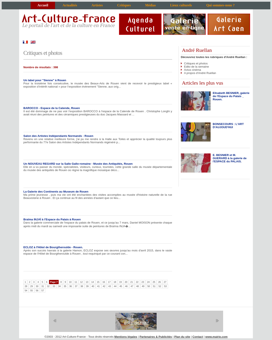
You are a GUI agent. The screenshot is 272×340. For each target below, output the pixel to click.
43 (109, 286)
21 (131, 282)
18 (114, 282)
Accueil (42, 5)
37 (76, 286)
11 (76, 282)
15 (98, 282)
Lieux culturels (181, 5)
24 (148, 282)
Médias (150, 5)
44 (115, 286)
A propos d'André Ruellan (200, 73)
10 (70, 282)
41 (98, 286)
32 (48, 286)
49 (143, 286)
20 (126, 282)
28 (26, 286)
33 (53, 286)
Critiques (124, 5)
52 (160, 286)
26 (159, 282)
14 (92, 282)
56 (37, 290)
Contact (198, 336)
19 (120, 282)
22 (137, 282)
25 (154, 282)
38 (82, 286)
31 (42, 286)
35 (65, 286)
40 (93, 286)
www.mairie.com (216, 336)
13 (87, 282)
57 (42, 290)
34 (59, 286)
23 (143, 282)
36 (70, 286)
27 (165, 282)
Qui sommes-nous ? (220, 5)
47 (132, 286)
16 (103, 282)
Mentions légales (125, 336)
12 (81, 282)
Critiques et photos (196, 63)
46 (126, 286)
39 (87, 286)
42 (104, 286)
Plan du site (182, 336)
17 (109, 282)
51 (154, 286)
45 (120, 286)
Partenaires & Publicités (155, 336)
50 (148, 286)
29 (31, 286)
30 (37, 286)
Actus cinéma (192, 69)
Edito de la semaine (196, 66)
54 (26, 290)
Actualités (69, 5)
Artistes (97, 5)
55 (31, 290)
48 (137, 286)
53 (165, 286)
